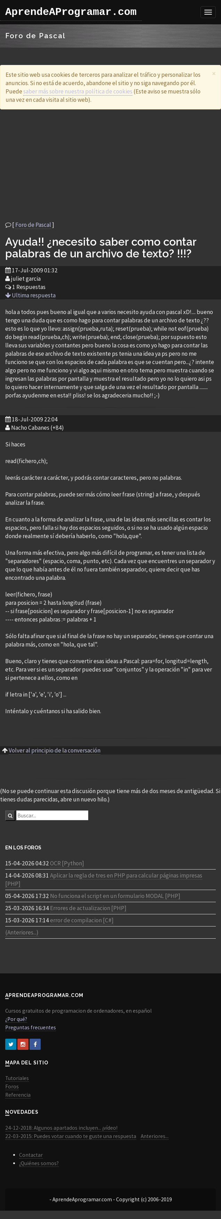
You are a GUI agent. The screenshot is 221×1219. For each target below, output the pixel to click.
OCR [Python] (67, 863)
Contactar (31, 1155)
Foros (12, 1086)
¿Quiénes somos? (39, 1163)
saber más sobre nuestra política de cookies (77, 91)
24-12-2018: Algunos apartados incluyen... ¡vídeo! (61, 1128)
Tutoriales (17, 1078)
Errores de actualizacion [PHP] (88, 908)
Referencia (18, 1095)
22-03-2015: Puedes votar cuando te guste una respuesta (70, 1136)
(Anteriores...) (22, 932)
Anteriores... (155, 1136)
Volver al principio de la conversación (54, 750)
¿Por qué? (16, 1019)
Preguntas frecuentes (30, 1027)
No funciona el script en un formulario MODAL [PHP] (115, 896)
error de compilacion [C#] (82, 920)
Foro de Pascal (33, 225)
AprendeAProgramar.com (71, 12)
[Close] (214, 73)
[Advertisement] (111, 165)
